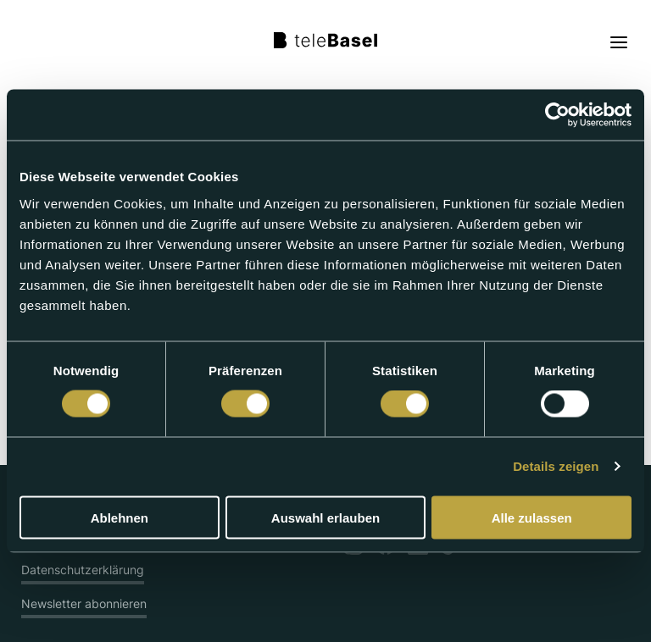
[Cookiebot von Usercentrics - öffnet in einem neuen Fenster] (557, 115)
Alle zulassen (532, 517)
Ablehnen (119, 517)
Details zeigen (555, 466)
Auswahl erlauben (325, 517)
